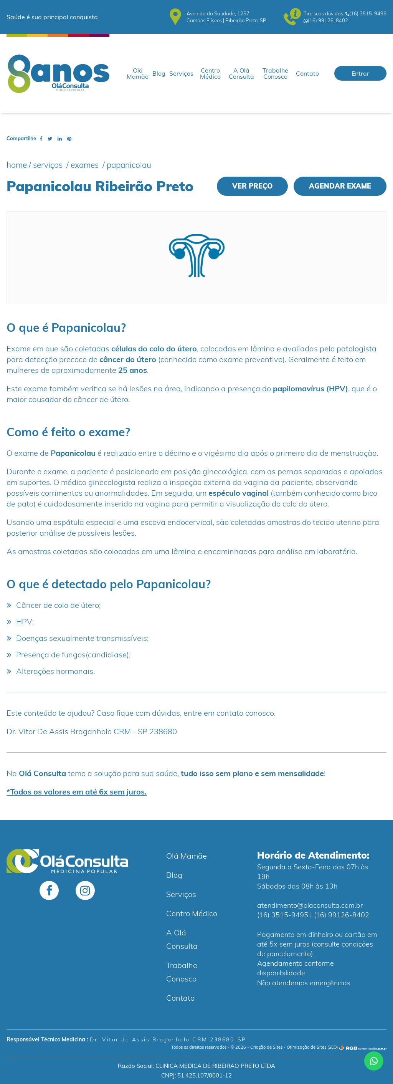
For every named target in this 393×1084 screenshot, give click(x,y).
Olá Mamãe (138, 73)
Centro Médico (210, 73)
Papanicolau (129, 165)
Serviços (181, 73)
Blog (158, 73)
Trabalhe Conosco (275, 73)
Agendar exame (340, 186)
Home (17, 165)
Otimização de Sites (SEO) (312, 1047)
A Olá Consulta (241, 73)
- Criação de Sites (264, 1047)
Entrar (360, 73)
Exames (86, 165)
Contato (307, 73)
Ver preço (252, 186)
